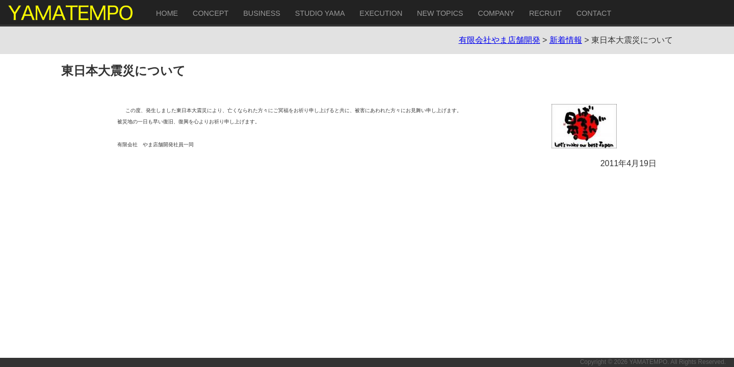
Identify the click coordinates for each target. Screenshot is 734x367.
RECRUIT (545, 13)
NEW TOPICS (440, 13)
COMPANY (496, 13)
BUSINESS (261, 13)
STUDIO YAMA (320, 13)
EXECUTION (380, 13)
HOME (167, 13)
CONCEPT (210, 13)
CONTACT (593, 13)
